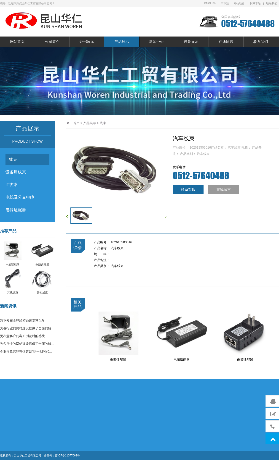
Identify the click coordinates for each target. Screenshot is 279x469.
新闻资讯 (8, 306)
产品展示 (121, 42)
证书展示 (87, 42)
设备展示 (191, 42)
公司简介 (52, 42)
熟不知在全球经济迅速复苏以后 (22, 320)
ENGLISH (210, 3)
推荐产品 (8, 231)
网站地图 (238, 3)
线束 (13, 159)
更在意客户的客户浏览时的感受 (22, 336)
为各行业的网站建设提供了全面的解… (27, 328)
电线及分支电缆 (19, 197)
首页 (76, 123)
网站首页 (17, 42)
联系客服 (188, 189)
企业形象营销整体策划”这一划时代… (26, 351)
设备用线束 (15, 172)
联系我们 (271, 3)
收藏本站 (255, 3)
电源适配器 (15, 209)
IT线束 (11, 184)
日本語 (225, 3)
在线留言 (226, 42)
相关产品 (77, 304)
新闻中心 (156, 42)
